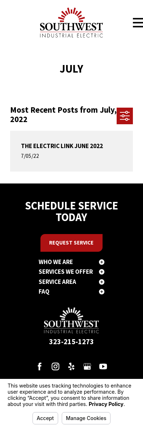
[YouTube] (103, 366)
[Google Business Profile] (87, 366)
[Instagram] (55, 366)
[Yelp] (71, 366)
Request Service (71, 242)
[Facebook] (39, 366)
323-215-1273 (71, 341)
